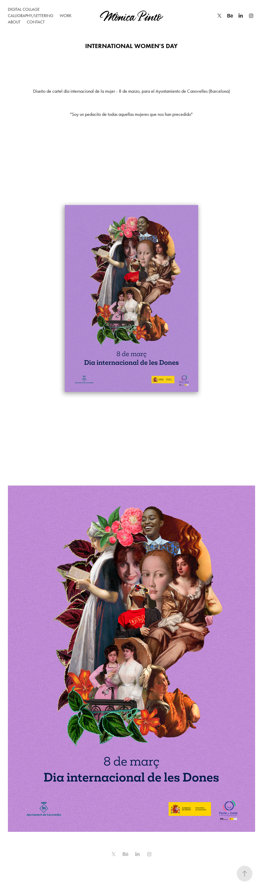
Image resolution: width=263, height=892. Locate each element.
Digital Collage (24, 9)
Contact (36, 21)
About (14, 21)
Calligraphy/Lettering (30, 15)
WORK (65, 15)
